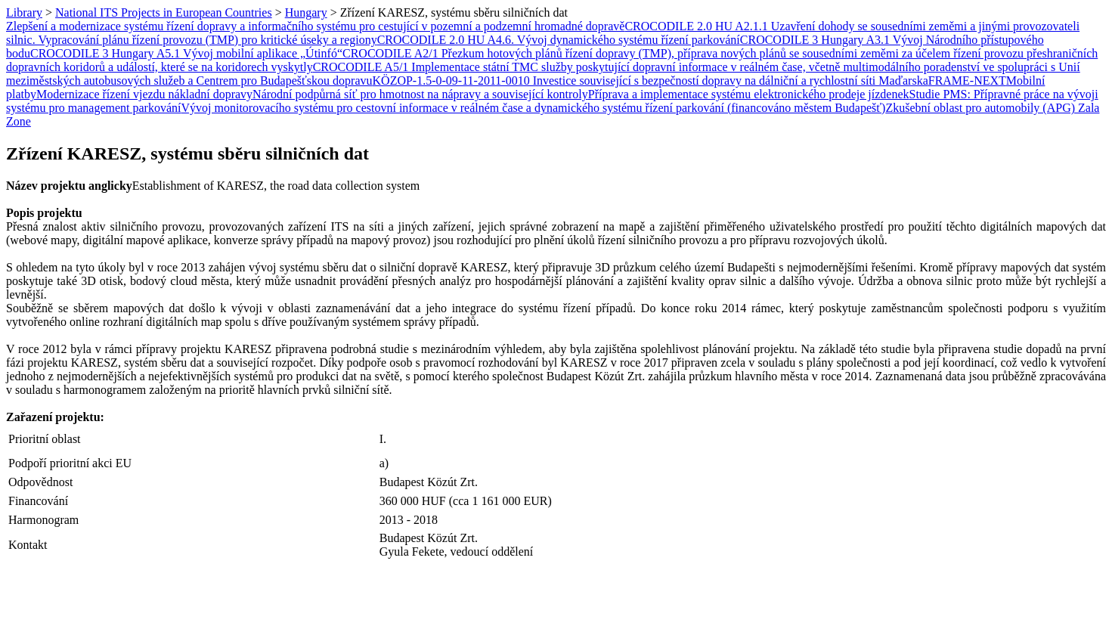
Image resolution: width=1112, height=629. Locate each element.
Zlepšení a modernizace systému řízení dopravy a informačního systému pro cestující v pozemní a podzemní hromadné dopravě (315, 26)
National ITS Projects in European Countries (163, 12)
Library (24, 12)
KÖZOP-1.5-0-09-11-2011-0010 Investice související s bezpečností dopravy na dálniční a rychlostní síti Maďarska (650, 80)
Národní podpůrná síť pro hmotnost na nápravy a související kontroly (420, 94)
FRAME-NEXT (967, 80)
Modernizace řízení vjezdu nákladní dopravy (144, 94)
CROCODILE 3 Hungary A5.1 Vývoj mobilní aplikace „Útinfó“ (186, 53)
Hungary (306, 12)
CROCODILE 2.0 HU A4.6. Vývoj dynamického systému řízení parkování (558, 39)
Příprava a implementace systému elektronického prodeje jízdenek (748, 94)
